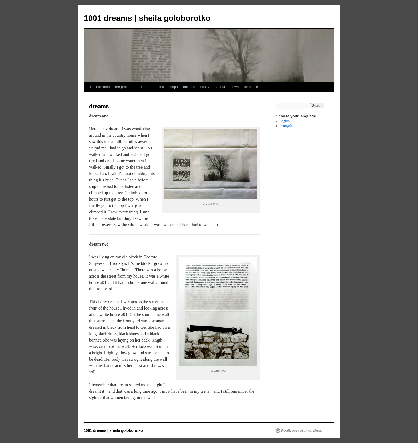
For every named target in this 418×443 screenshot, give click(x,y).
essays (205, 87)
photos (159, 87)
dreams (142, 87)
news (235, 87)
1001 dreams (100, 87)
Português (286, 126)
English (285, 121)
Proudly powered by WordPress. (301, 430)
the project (123, 87)
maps (173, 87)
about (220, 87)
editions (189, 87)
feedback (251, 87)
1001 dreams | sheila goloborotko (147, 18)
